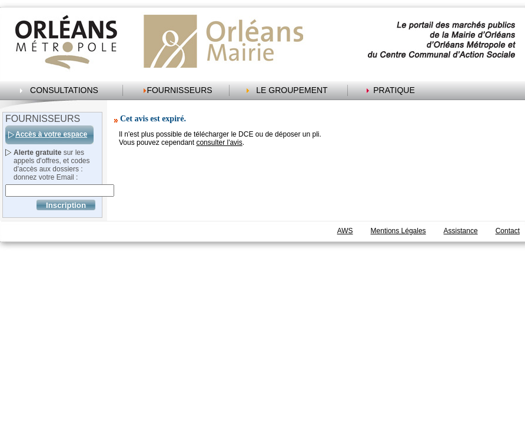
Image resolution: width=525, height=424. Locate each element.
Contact (508, 231)
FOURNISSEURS (179, 90)
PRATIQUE (394, 90)
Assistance (461, 231)
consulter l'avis (219, 142)
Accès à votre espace (51, 134)
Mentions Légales (398, 231)
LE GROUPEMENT (291, 90)
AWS (345, 231)
